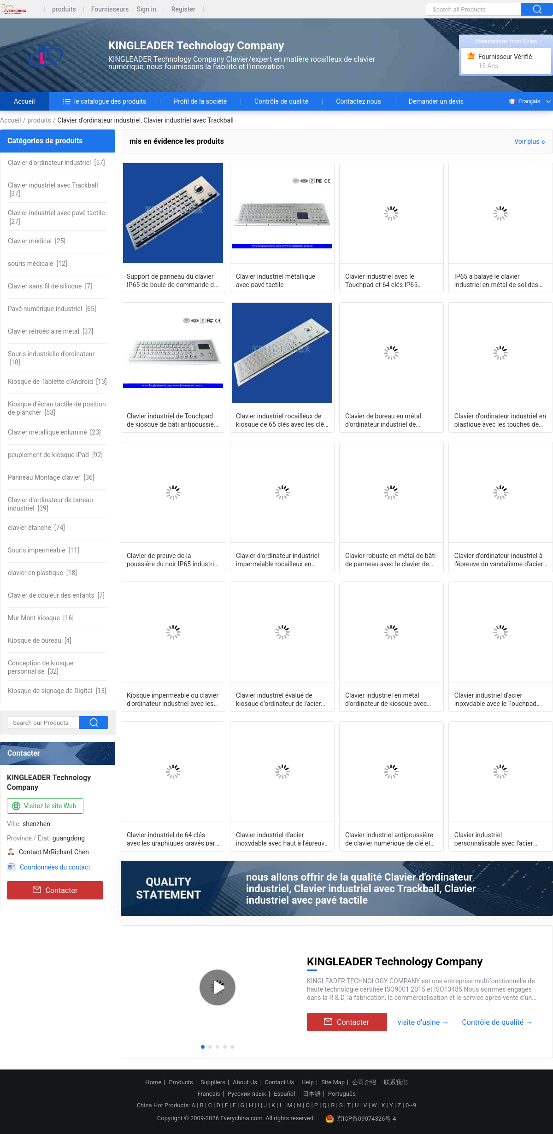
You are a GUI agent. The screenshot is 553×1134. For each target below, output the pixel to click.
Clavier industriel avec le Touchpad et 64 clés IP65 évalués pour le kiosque (381, 280)
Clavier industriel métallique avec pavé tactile (275, 280)
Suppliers (212, 1082)
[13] (57, 381)
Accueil (24, 101)
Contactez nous (358, 101)
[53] (57, 408)
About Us (245, 1082)
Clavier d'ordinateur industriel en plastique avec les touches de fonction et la (500, 419)
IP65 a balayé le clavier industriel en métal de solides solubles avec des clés (496, 280)
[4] (39, 640)
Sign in (146, 9)
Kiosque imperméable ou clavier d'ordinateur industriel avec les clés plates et (172, 699)
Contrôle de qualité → (497, 1022)
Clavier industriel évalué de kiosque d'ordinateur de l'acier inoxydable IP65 (278, 699)
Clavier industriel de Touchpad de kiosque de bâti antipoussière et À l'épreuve (173, 419)
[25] (36, 241)
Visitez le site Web (43, 806)
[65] (52, 308)
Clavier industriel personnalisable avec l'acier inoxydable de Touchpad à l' (493, 838)
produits (64, 9)
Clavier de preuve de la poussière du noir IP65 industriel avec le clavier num (173, 559)
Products (181, 1082)
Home (153, 1082)
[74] (36, 527)
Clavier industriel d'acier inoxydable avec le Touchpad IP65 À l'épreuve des (495, 699)
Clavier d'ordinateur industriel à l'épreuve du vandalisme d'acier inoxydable (498, 559)
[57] (56, 162)
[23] (54, 432)
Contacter (55, 890)
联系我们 (396, 1082)
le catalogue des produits (105, 101)
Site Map (333, 1082)
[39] (50, 504)
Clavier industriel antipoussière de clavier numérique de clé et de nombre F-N (389, 838)
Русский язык (247, 1094)
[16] (41, 618)
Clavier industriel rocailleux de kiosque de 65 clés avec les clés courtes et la (281, 419)
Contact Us (279, 1082)
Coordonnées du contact (55, 867)
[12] (37, 263)
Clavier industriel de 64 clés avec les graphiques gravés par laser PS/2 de (171, 838)
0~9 (411, 1105)
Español (284, 1094)
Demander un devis (436, 101)
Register (183, 9)
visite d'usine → (423, 1022)
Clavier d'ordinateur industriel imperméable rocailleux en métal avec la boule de (277, 559)
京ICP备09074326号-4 (360, 1119)
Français (524, 101)
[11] (43, 550)
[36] (51, 477)
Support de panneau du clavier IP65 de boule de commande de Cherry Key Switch (172, 280)
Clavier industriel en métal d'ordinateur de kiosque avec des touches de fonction (386, 699)
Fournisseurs (110, 9)
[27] (56, 217)
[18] (51, 358)
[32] (40, 667)
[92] (55, 454)
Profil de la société (200, 101)
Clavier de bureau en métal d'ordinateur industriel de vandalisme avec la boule (383, 419)
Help (307, 1082)
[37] (53, 189)
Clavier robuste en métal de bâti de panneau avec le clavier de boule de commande (390, 559)
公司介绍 (364, 1082)
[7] (50, 286)
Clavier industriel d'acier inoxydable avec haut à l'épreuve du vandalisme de (282, 838)
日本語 (312, 1094)
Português (342, 1094)
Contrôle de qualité (281, 101)
